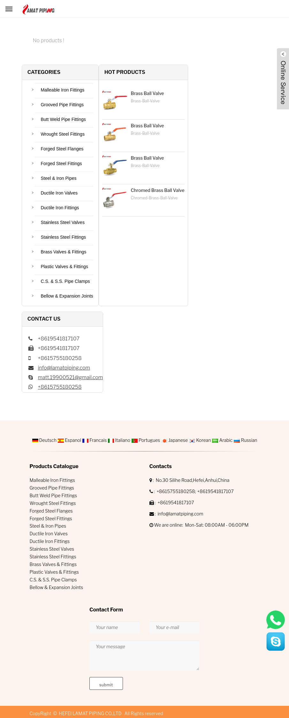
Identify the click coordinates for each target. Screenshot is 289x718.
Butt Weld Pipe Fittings (63, 119)
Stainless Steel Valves (62, 222)
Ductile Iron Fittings (60, 207)
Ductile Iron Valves (59, 192)
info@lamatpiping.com (64, 368)
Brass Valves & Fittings (63, 251)
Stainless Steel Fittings (63, 237)
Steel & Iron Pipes (58, 178)
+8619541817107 (215, 491)
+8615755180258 (60, 387)
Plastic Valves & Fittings (64, 266)
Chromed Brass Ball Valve (158, 190)
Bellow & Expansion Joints (67, 296)
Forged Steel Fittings (61, 163)
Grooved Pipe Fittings (62, 104)
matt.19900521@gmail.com (70, 377)
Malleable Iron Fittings (62, 89)
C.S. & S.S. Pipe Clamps (65, 281)
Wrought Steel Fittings (62, 134)
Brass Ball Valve (147, 93)
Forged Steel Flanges (62, 148)
